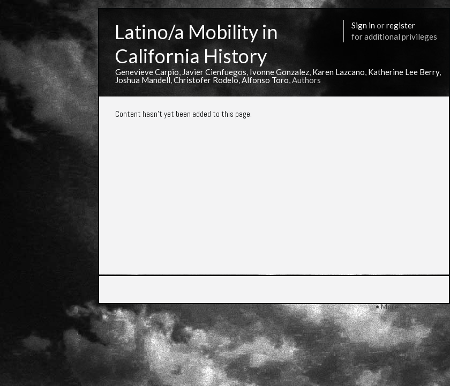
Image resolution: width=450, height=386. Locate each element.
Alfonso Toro (265, 80)
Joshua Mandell (142, 80)
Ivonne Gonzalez (279, 72)
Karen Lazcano (338, 72)
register (400, 25)
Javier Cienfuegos (214, 72)
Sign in (363, 25)
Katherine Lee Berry (403, 72)
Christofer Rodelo (206, 80)
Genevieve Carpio (147, 72)
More (390, 306)
